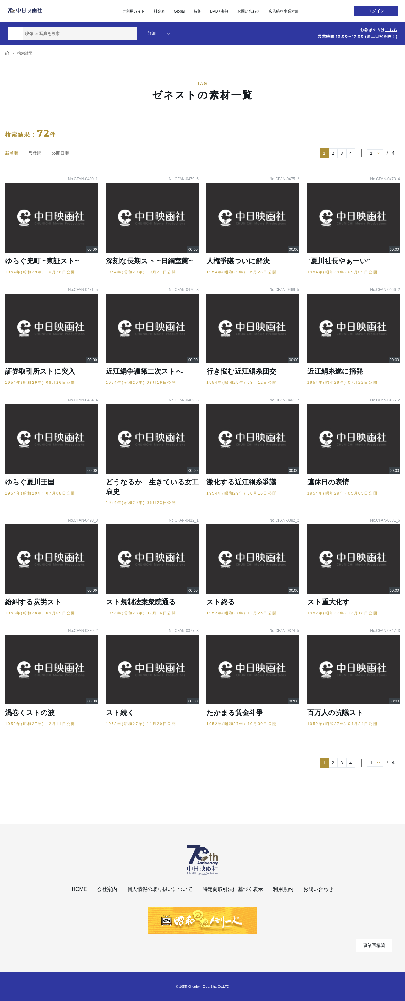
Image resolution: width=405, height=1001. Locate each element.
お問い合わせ (248, 11)
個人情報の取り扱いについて (160, 889)
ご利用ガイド (133, 11)
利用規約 (283, 889)
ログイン (376, 11)
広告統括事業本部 (284, 11)
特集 (197, 11)
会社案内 (107, 889)
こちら (391, 30)
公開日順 (60, 153)
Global (179, 11)
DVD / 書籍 (219, 11)
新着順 (11, 153)
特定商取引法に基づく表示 (233, 889)
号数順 (34, 153)
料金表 (159, 11)
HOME (79, 889)
